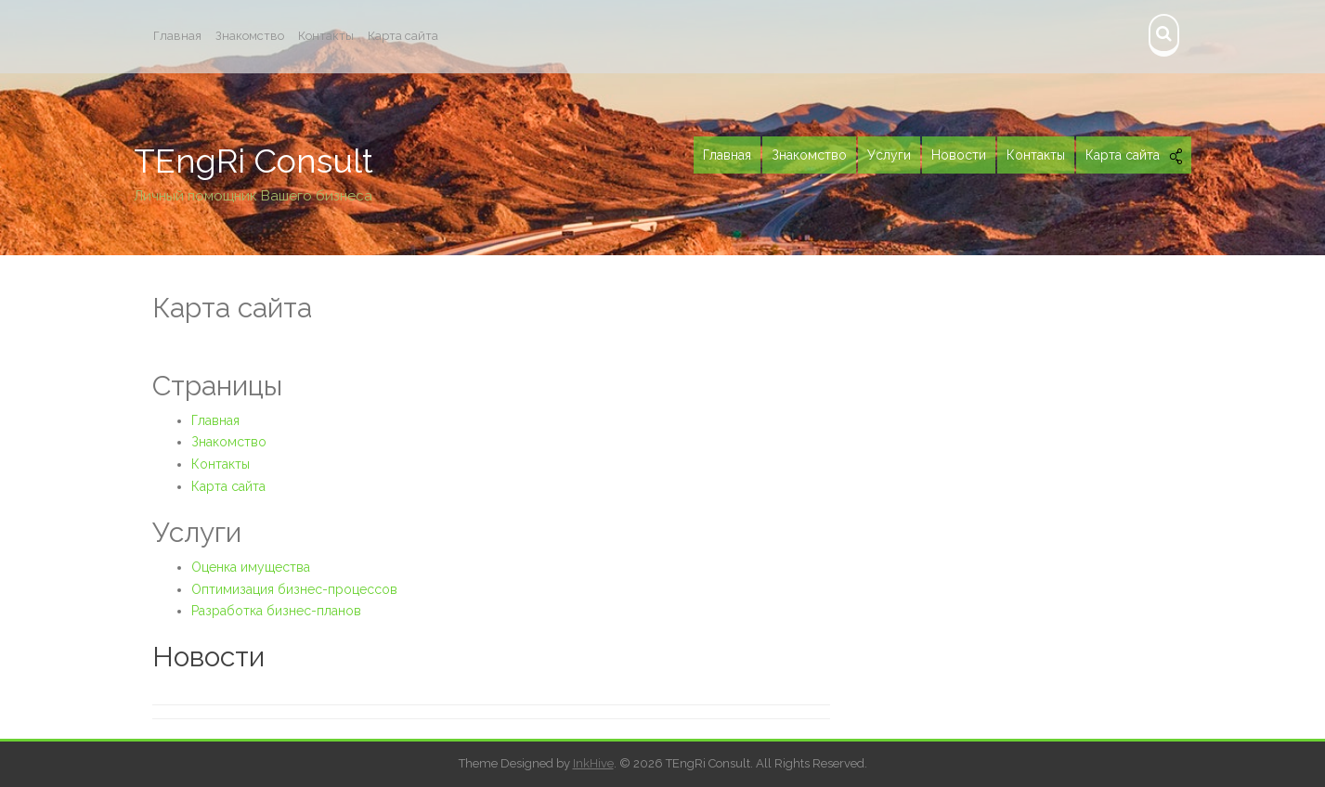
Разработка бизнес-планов (276, 610)
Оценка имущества (250, 567)
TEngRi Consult (253, 160)
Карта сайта (403, 36)
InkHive (593, 763)
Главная (177, 36)
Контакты (326, 36)
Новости (208, 656)
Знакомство (249, 36)
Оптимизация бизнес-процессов (294, 589)
